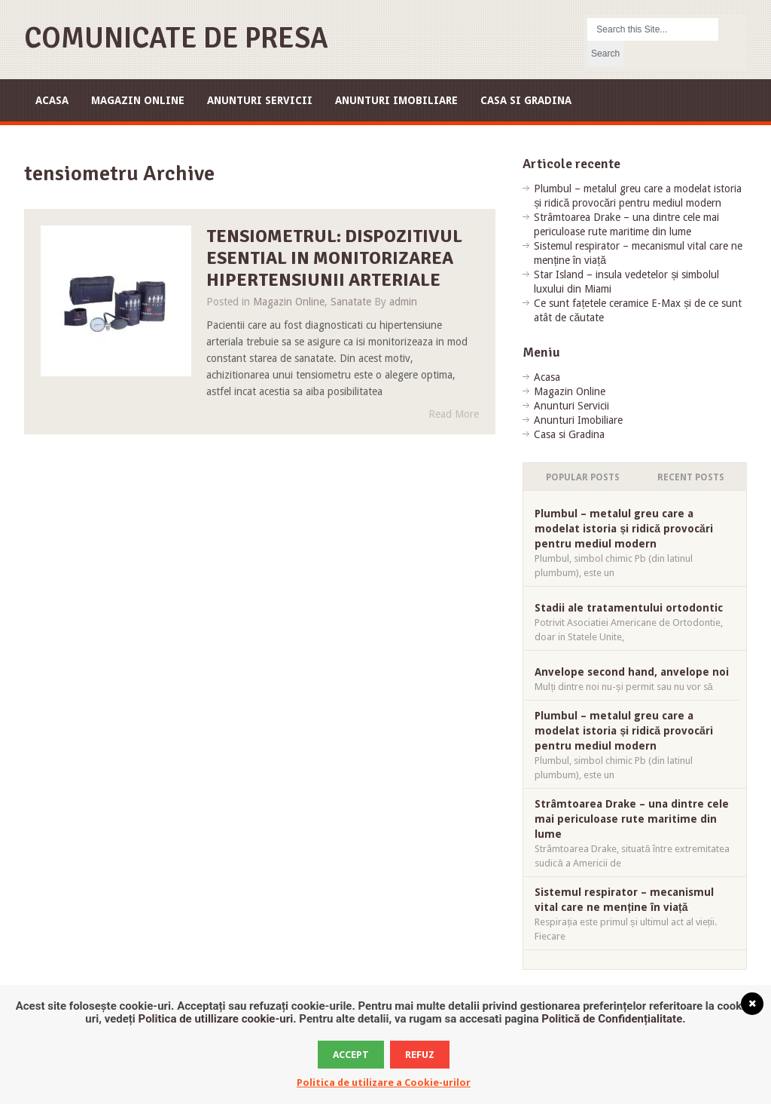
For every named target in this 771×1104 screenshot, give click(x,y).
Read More (453, 414)
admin (403, 302)
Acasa (52, 100)
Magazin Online (137, 100)
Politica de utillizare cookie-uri (216, 1019)
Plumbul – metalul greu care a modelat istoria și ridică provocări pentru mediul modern (623, 529)
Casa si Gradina (525, 100)
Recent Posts (690, 477)
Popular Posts (583, 477)
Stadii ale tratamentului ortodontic (629, 608)
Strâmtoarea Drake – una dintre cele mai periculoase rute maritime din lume (632, 819)
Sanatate (351, 302)
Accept (351, 1054)
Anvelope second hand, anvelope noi (632, 672)
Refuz (419, 1054)
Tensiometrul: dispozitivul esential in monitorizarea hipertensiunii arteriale (334, 258)
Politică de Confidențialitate (611, 1019)
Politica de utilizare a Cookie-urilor (384, 1082)
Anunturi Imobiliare (396, 100)
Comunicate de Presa (176, 38)
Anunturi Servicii (259, 100)
